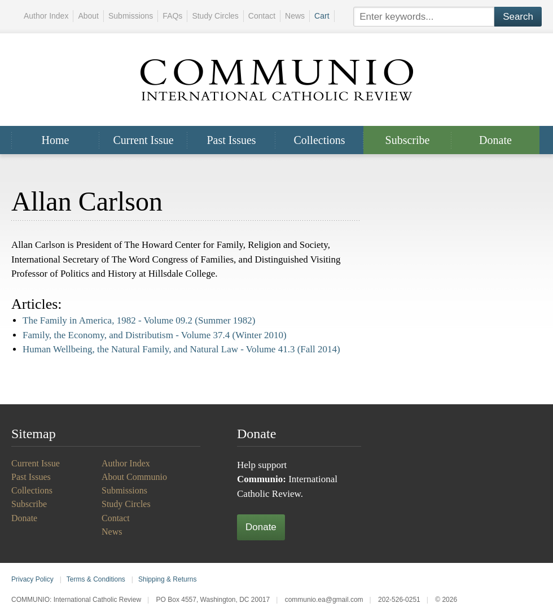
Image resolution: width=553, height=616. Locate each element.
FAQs (172, 15)
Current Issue (143, 140)
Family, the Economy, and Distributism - (155, 335)
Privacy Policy (32, 579)
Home (55, 140)
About (88, 15)
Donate (495, 140)
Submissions (130, 15)
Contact (261, 15)
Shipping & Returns (167, 579)
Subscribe (407, 140)
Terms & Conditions (96, 579)
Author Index (46, 15)
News (295, 15)
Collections (319, 140)
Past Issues (231, 140)
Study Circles (215, 15)
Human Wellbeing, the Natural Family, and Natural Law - (181, 349)
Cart (321, 15)
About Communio (134, 477)
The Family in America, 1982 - (139, 320)
